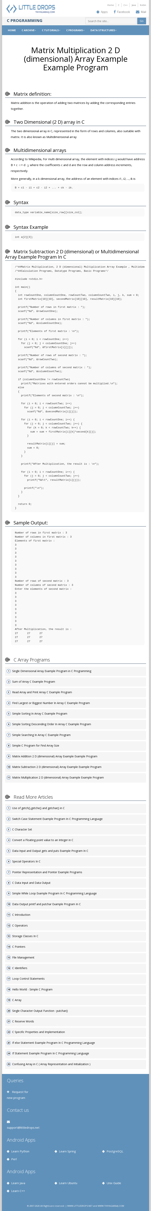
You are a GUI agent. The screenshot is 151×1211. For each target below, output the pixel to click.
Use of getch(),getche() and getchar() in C (38, 808)
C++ (125, 5)
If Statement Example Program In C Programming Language (50, 1053)
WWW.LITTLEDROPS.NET (80, 1205)
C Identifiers (19, 968)
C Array (16, 1000)
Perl (14, 1159)
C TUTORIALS (51, 30)
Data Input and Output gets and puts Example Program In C (50, 851)
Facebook (123, 12)
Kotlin (143, 5)
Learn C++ (18, 1191)
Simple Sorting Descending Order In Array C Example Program (51, 724)
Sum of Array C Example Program (33, 681)
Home (110, 5)
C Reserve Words (23, 1021)
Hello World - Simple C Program (32, 989)
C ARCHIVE (29, 30)
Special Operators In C (26, 861)
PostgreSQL (115, 1151)
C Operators (20, 925)
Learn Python (20, 1151)
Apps (104, 12)
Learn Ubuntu (68, 1183)
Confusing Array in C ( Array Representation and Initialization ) (51, 1064)
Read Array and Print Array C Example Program (42, 692)
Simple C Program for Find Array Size (35, 745)
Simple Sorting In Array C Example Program (39, 713)
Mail (143, 12)
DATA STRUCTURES (103, 30)
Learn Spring (67, 1151)
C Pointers (18, 946)
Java (134, 5)
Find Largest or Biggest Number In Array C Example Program (51, 703)
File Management (23, 957)
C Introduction (21, 915)
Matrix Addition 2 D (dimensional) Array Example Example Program (54, 756)
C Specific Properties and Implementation (38, 1032)
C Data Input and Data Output (31, 883)
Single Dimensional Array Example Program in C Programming (51, 671)
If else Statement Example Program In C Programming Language (53, 1043)
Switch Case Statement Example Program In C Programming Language (57, 819)
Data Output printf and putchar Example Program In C (46, 904)
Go (142, 21)
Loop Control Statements (28, 978)
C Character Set (22, 829)
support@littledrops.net (23, 1127)
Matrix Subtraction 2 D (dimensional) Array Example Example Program (56, 767)
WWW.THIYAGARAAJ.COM (111, 1205)
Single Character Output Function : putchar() (40, 1011)
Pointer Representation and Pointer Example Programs (47, 872)
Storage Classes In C (25, 936)
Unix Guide (114, 1183)
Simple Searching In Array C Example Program (41, 735)
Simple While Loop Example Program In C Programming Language (54, 893)
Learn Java (18, 1183)
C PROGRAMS (75, 30)
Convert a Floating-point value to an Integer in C (42, 840)
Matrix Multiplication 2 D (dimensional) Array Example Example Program (58, 777)
